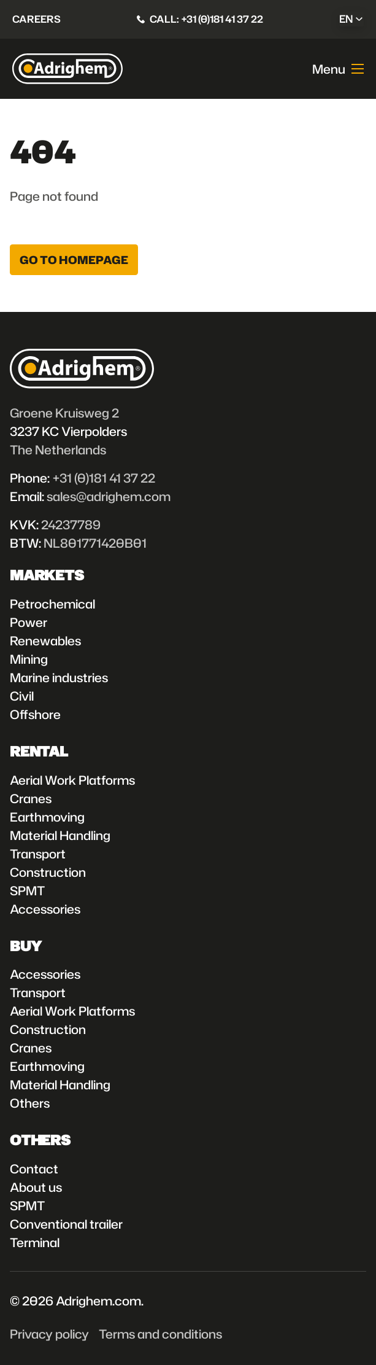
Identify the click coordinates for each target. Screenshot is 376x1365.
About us (36, 1187)
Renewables (45, 640)
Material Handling (60, 835)
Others (30, 1102)
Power (28, 622)
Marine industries (59, 677)
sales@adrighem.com (109, 496)
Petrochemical (52, 603)
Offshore (35, 714)
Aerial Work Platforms (72, 779)
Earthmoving (47, 816)
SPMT (27, 890)
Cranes (31, 798)
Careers (36, 18)
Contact (34, 1168)
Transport (38, 853)
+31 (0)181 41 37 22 (103, 477)
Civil (22, 695)
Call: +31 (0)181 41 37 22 (206, 18)
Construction (48, 872)
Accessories (45, 908)
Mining (29, 658)
